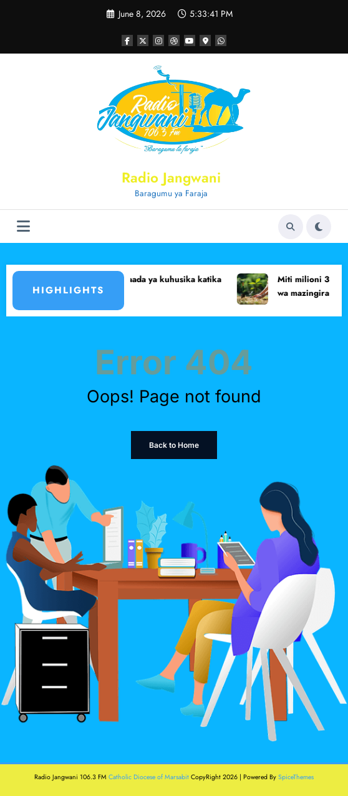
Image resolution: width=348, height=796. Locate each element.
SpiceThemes (296, 777)
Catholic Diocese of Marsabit (149, 777)
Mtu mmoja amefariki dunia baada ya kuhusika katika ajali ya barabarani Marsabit (132, 286)
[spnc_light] (318, 226)
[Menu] (23, 226)
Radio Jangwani (171, 177)
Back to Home (174, 445)
